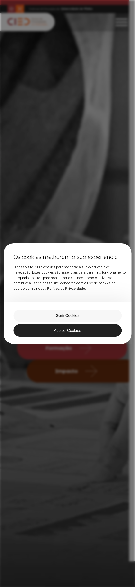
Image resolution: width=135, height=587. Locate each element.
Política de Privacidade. (66, 288)
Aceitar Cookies (67, 330)
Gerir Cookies (68, 316)
